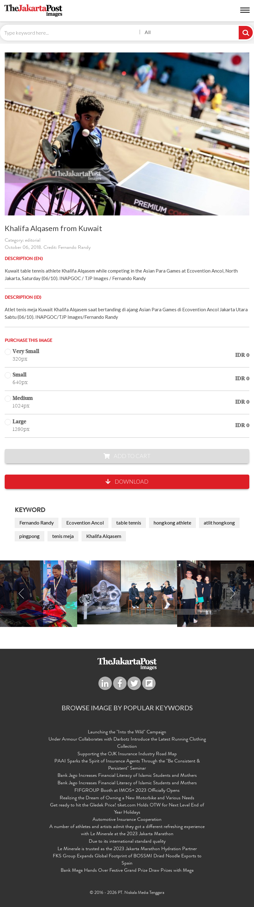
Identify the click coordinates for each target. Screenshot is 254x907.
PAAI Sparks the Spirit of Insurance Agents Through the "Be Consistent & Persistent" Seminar (127, 765)
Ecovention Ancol (85, 522)
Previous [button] (21, 593)
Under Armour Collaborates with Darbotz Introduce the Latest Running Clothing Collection (127, 743)
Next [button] (232, 593)
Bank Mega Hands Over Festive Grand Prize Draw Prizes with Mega (127, 870)
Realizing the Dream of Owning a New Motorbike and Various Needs (127, 798)
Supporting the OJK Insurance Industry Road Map (127, 754)
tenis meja (63, 536)
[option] (127, 592)
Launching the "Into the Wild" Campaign (127, 732)
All (148, 32)
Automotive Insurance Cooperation (127, 819)
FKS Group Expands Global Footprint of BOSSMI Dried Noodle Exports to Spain (127, 860)
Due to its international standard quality (127, 841)
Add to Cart (127, 455)
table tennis (128, 522)
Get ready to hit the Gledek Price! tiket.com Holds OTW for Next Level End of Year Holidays (127, 809)
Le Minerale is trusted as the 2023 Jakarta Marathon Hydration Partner (127, 849)
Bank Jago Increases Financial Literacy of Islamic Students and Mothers (127, 775)
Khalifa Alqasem (103, 536)
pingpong (29, 536)
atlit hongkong (219, 522)
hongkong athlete (172, 522)
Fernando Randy (36, 522)
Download (127, 481)
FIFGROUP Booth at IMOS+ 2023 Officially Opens (127, 790)
